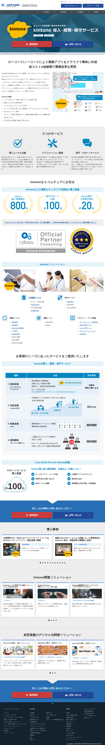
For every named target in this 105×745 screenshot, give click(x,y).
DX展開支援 (35, 310)
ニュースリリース (71, 739)
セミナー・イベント (9, 732)
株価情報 (68, 726)
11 (64, 562)
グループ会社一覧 (50, 715)
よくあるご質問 (70, 732)
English (64, 1)
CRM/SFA (83, 334)
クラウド (31, 53)
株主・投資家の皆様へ (72, 715)
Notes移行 (70, 302)
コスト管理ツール (85, 328)
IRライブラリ (69, 721)
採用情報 (63, 12)
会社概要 (80, 12)
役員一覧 (32, 739)
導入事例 (46, 12)
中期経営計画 (69, 717)
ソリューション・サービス (19, 12)
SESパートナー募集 (93, 5)
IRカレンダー (69, 730)
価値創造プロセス (34, 719)
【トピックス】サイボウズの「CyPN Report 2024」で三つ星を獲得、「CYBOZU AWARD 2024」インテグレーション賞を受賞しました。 (50, 222)
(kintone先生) (35, 305)
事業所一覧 (49, 712)
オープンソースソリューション (12, 726)
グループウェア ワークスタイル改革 (13, 717)
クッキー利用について (90, 715)
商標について (87, 717)
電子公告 (68, 728)
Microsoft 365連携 (18, 328)
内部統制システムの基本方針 (37, 728)
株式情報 (68, 724)
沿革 (31, 737)
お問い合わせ (69, 735)
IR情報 (96, 12)
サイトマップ (72, 1)
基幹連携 (15, 322)
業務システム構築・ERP (10, 719)
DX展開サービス (35, 298)
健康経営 (32, 735)
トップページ (81, 1)
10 (62, 562)
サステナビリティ (34, 717)
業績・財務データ (71, 719)
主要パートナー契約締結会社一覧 (55, 719)
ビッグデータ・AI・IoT (10, 715)
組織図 (48, 717)
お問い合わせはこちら (71, 5)
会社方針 (32, 715)
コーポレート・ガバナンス (37, 726)
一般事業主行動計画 (35, 732)
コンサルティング (8, 728)
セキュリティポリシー (90, 709)
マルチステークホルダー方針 (37, 724)
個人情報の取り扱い (89, 713)
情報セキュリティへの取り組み (38, 730)
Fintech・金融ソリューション (11, 721)
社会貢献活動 (33, 721)
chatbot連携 (16, 334)
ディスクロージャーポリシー (73, 737)
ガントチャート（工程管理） (89, 322)
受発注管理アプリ (85, 325)
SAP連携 (15, 325)
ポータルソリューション (88, 331)
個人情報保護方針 (89, 711)
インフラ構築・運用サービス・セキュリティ (15, 724)
